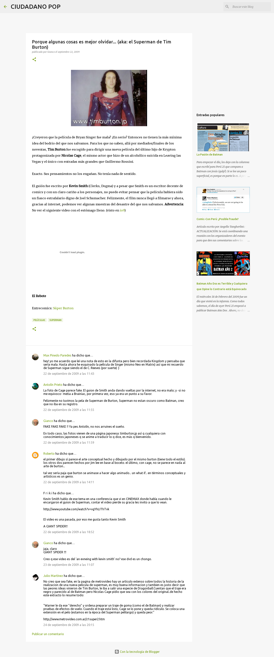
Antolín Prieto (52, 384)
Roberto (49, 453)
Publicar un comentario (48, 634)
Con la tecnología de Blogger (137, 651)
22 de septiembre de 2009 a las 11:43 (68, 373)
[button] (34, 59)
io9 (122, 210)
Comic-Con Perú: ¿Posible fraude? (218, 219)
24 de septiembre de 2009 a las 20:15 (68, 625)
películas (39, 320)
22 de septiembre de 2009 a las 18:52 (68, 532)
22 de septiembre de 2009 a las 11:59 (68, 442)
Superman (55, 320)
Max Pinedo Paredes (57, 355)
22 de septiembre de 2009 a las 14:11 (68, 482)
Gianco (48, 421)
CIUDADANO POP (36, 6)
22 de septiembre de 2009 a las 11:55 (68, 409)
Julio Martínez (53, 575)
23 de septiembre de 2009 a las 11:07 (68, 564)
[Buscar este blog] (251, 6)
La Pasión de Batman (210, 154)
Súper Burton (63, 308)
